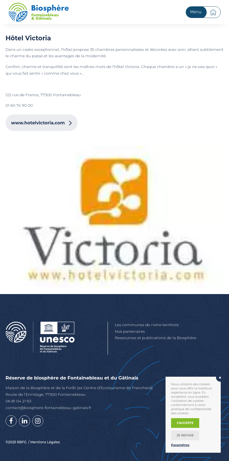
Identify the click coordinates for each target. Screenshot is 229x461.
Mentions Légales (45, 442)
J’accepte (185, 423)
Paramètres (180, 445)
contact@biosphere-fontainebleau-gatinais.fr (48, 407)
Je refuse (185, 435)
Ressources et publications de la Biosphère (155, 337)
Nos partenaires (130, 331)
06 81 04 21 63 (18, 401)
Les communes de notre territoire (147, 324)
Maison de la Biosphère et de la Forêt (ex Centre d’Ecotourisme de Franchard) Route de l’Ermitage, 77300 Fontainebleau (79, 391)
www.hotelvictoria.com (38, 122)
